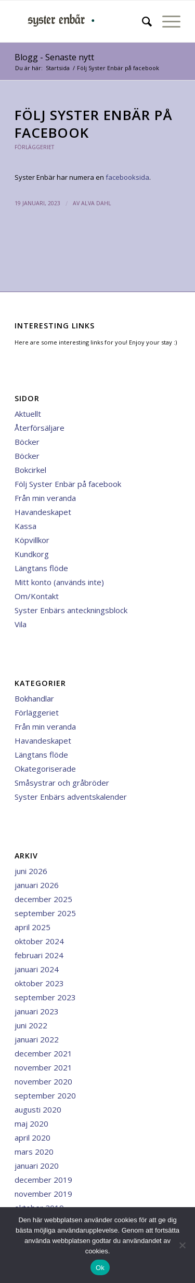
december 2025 (43, 899)
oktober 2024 (39, 941)
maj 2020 (31, 1123)
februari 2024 (39, 955)
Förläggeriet (34, 147)
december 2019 (43, 1179)
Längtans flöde (41, 568)
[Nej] (182, 1245)
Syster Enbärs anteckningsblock (71, 610)
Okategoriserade (45, 768)
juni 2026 (31, 871)
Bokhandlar (34, 698)
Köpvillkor (32, 540)
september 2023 (45, 997)
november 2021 (43, 1067)
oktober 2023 (39, 983)
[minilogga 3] (81, 21)
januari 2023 (37, 1011)
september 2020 (45, 1095)
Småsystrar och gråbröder (62, 782)
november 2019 (43, 1193)
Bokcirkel (30, 470)
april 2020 (32, 1137)
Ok (100, 1268)
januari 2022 (37, 1039)
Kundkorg (32, 554)
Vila (21, 624)
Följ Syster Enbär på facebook (68, 484)
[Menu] (166, 21)
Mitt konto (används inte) (59, 582)
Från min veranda (45, 498)
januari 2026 (37, 885)
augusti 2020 (38, 1109)
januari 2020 (37, 1165)
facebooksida (127, 177)
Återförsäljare (39, 427)
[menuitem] (142, 21)
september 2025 (45, 913)
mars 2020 (34, 1151)
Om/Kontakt (37, 596)
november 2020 (43, 1081)
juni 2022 (31, 1025)
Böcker (27, 442)
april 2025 (32, 927)
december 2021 (43, 1053)
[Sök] (142, 21)
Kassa (25, 526)
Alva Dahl (96, 203)
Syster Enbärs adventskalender (71, 796)
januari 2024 (37, 969)
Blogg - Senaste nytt (54, 57)
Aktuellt (28, 413)
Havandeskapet (43, 512)
